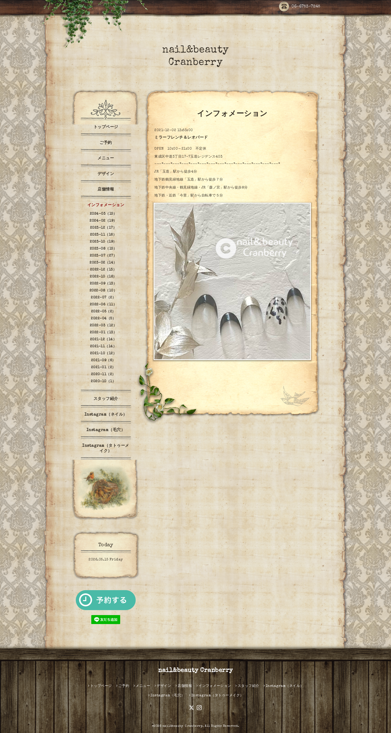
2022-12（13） (103, 270)
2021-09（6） (103, 360)
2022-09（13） (103, 283)
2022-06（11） (103, 304)
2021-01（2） (103, 367)
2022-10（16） (103, 276)
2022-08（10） (103, 290)
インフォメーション (105, 205)
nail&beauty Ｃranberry (183, 726)
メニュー (106, 159)
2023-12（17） (103, 228)
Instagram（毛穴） (106, 430)
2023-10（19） (103, 242)
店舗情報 (106, 190)
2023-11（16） (103, 235)
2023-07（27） (103, 256)
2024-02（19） (103, 221)
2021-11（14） (103, 346)
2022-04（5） (103, 318)
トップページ (106, 127)
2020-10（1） (103, 381)
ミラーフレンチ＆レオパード (181, 138)
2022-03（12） (103, 325)
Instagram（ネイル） (106, 415)
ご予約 (105, 143)
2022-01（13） (103, 332)
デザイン (106, 174)
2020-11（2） (103, 374)
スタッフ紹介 (106, 399)
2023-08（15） (103, 249)
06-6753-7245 (299, 6)
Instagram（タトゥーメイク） (105, 448)
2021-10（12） (103, 353)
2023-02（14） (103, 263)
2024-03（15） (103, 214)
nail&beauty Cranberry (195, 671)
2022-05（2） (103, 311)
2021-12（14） (103, 339)
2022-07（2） (103, 297)
